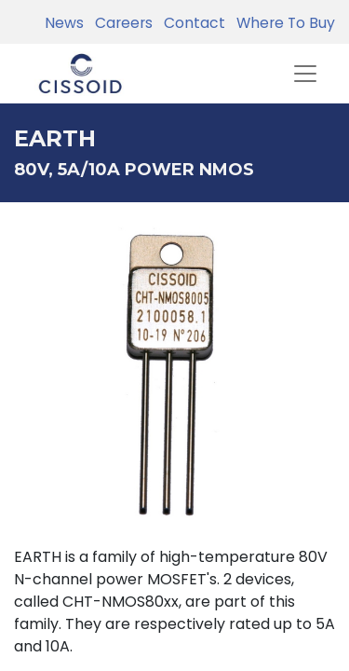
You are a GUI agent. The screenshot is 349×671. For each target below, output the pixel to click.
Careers (120, 23)
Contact (190, 23)
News (64, 23)
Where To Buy (282, 23)
